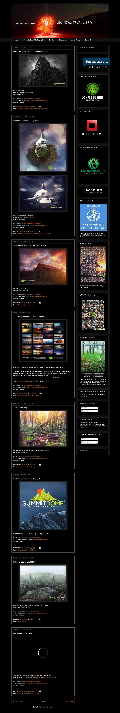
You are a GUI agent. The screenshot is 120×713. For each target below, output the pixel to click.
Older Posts (68, 701)
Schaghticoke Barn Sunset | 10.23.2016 (29, 245)
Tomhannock (35, 395)
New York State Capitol (41, 109)
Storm (37, 693)
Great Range (31, 467)
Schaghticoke (29, 305)
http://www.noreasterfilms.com (47, 677)
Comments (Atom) (47, 707)
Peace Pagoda (38, 233)
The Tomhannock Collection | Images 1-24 (30, 317)
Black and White (28, 109)
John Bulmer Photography (34, 40)
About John (75, 40)
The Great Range (20, 408)
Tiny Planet (47, 233)
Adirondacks (22, 467)
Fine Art (27, 395)
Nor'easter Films (29, 693)
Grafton (20, 233)
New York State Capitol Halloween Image (30, 51)
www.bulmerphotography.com (39, 100)
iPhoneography (28, 233)
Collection (21, 395)
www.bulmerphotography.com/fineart (27, 381)
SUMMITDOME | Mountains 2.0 (26, 479)
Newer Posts (18, 701)
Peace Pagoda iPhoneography (26, 121)
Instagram (85, 396)
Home (16, 40)
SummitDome (32, 550)
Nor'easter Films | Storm (23, 633)
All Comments (86, 411)
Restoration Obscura (57, 40)
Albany (20, 109)
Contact (88, 40)
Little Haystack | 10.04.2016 (24, 562)
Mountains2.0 (22, 550)
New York (21, 305)
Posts (84, 408)
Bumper (20, 693)
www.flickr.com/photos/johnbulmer (33, 98)
